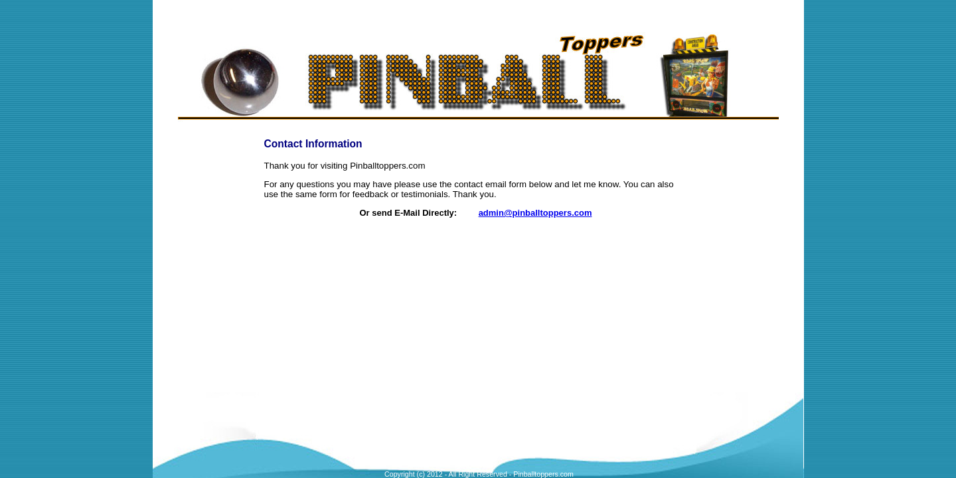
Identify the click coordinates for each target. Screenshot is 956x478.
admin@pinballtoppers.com (535, 213)
